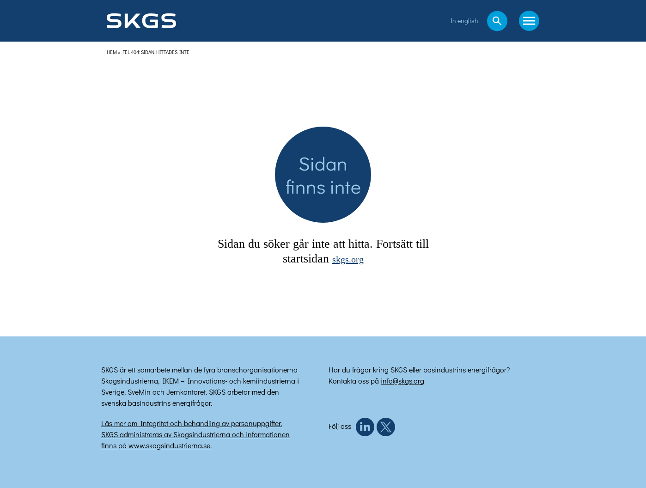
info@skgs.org (402, 380)
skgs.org (348, 260)
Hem (112, 52)
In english (464, 20)
